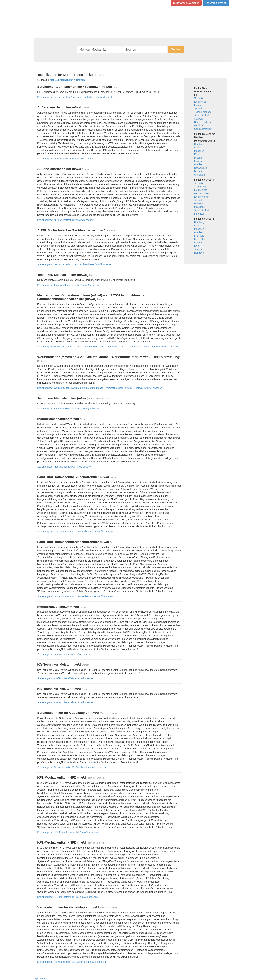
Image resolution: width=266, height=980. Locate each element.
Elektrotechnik (201, 196)
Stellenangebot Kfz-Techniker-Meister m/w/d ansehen (65, 678)
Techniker (199, 98)
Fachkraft (199, 125)
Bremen (198, 171)
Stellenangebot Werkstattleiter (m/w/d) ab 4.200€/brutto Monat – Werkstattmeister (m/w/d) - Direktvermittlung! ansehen (99, 388)
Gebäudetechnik (203, 128)
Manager (199, 105)
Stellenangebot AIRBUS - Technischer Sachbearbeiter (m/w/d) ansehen (74, 264)
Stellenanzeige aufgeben (186, 3)
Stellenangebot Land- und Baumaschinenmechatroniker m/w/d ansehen (75, 531)
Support (198, 118)
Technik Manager (203, 112)
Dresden (198, 157)
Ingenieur (199, 213)
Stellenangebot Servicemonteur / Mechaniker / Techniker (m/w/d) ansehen (76, 97)
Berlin (197, 147)
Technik (198, 108)
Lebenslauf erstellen (216, 3)
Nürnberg (199, 164)
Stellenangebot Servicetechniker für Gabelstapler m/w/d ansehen (71, 767)
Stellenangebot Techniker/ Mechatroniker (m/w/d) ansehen (68, 285)
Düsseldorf (200, 239)
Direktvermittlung (203, 122)
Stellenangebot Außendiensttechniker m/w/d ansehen (65, 158)
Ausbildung (200, 186)
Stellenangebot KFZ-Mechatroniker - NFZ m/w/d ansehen (67, 832)
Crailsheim (199, 174)
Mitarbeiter (199, 207)
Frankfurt (199, 235)
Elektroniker (200, 101)
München (199, 151)
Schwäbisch (200, 168)
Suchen (176, 49)
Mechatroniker (201, 193)
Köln (196, 154)
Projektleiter (200, 203)
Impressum (39, 978)
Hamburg (199, 144)
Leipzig (198, 161)
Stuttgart (198, 249)
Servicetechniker (203, 115)
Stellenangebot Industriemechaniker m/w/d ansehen (64, 466)
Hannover (199, 252)
